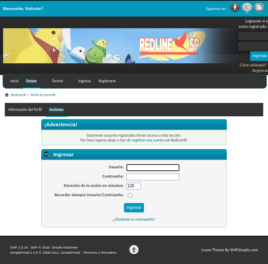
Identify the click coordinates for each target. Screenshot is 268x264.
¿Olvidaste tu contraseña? (134, 219)
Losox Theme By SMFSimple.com (229, 249)
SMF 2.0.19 (19, 247)
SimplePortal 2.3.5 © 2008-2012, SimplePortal (45, 252)
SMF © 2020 (40, 247)
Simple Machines (65, 247)
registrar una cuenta (148, 140)
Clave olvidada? (253, 64)
